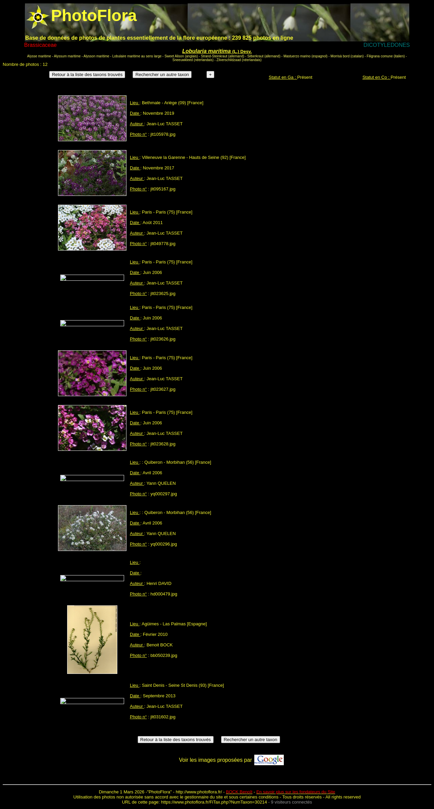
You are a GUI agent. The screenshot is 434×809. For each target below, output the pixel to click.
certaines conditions (258, 796)
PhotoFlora (159, 791)
